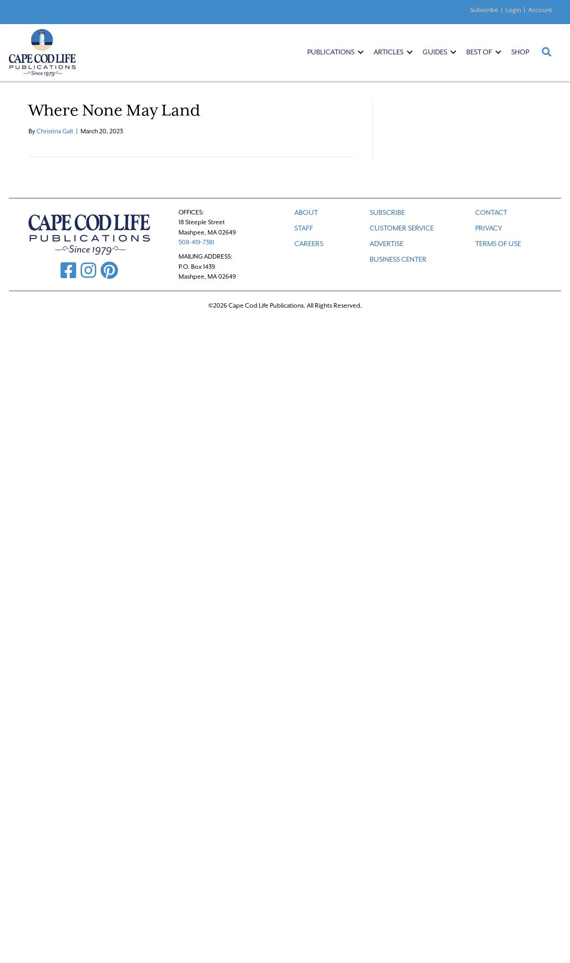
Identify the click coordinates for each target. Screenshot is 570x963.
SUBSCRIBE (387, 213)
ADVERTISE (386, 244)
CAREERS (308, 244)
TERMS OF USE (498, 244)
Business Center (398, 259)
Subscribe (484, 9)
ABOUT (306, 213)
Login (513, 9)
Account (540, 9)
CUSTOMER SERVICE (402, 228)
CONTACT (491, 213)
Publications (330, 52)
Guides (435, 52)
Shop (520, 52)
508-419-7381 (196, 242)
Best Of (479, 52)
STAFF (303, 228)
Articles (388, 52)
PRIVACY (488, 228)
